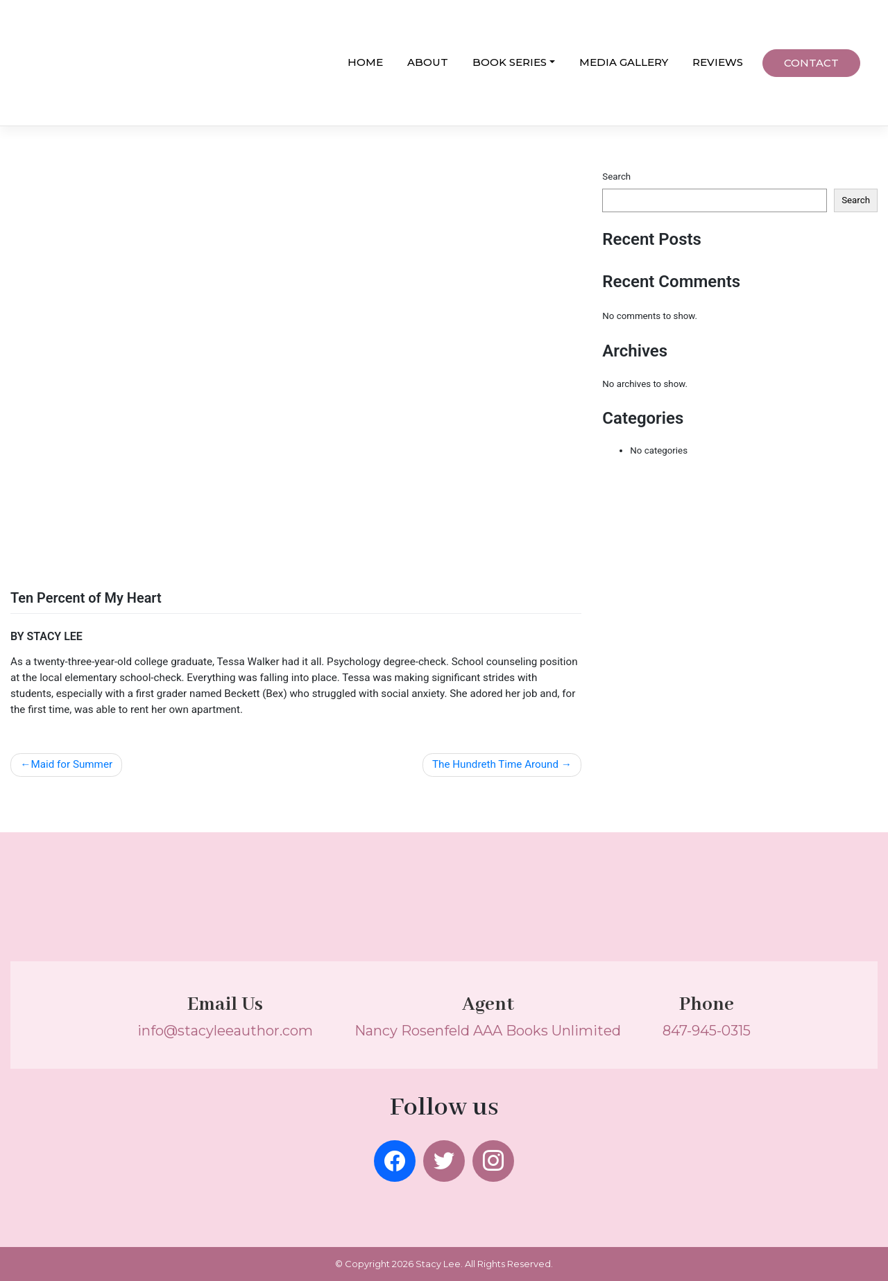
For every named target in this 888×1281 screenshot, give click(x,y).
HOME (365, 62)
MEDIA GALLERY (623, 62)
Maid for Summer (71, 764)
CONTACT (811, 62)
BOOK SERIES (509, 62)
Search (616, 176)
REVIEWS (717, 62)
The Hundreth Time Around (495, 764)
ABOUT (427, 62)
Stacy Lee (438, 1263)
